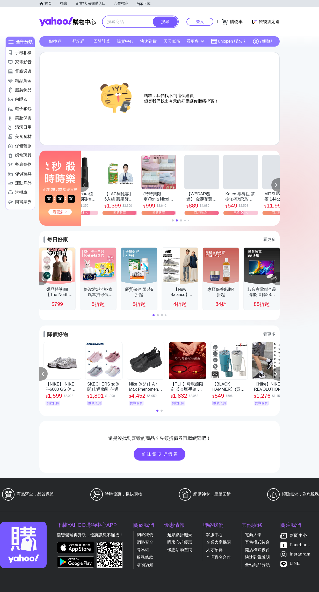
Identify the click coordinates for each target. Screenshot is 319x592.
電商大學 (253, 534)
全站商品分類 (257, 565)
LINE (295, 563)
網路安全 (145, 542)
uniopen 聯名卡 (229, 41)
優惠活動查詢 (179, 549)
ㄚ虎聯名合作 (218, 557)
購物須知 (145, 565)
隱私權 (143, 549)
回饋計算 (101, 41)
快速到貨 (148, 41)
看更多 (195, 41)
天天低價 (172, 41)
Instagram (300, 554)
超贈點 (262, 41)
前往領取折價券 (160, 454)
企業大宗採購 (218, 542)
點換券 (55, 41)
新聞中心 (298, 536)
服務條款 (145, 557)
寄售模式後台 (257, 542)
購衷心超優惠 (179, 542)
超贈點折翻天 (179, 534)
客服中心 (214, 534)
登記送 (78, 41)
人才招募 (214, 549)
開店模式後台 (257, 549)
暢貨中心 (125, 41)
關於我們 (145, 534)
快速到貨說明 (257, 557)
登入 (200, 21)
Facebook (300, 545)
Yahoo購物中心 (67, 22)
